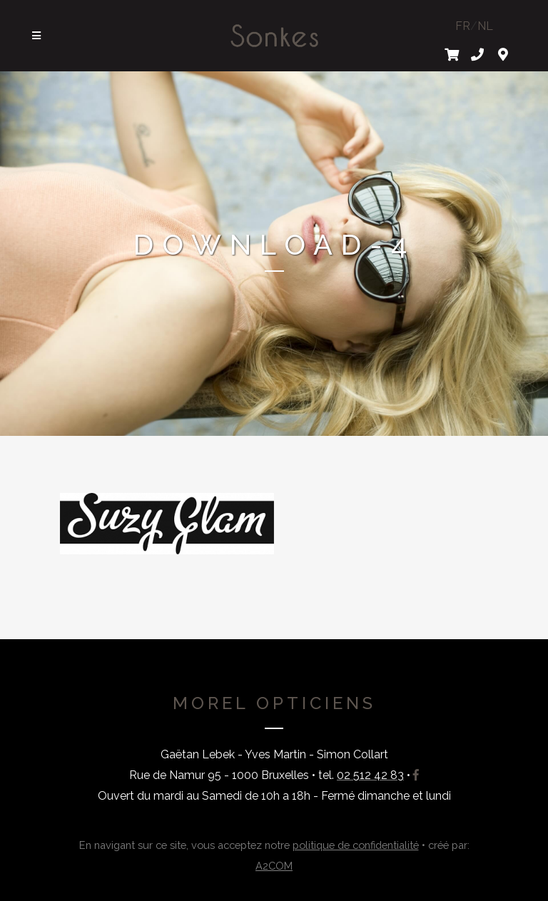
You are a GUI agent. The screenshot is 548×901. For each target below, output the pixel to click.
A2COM (274, 866)
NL (485, 26)
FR (462, 26)
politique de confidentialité (356, 845)
